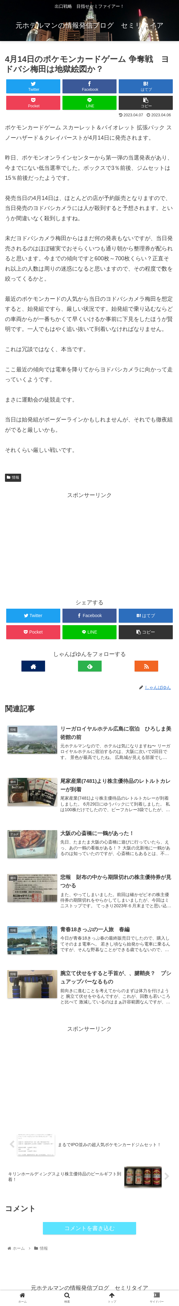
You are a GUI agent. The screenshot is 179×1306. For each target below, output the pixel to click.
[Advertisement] (89, 544)
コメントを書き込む (89, 1228)
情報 (13, 477)
